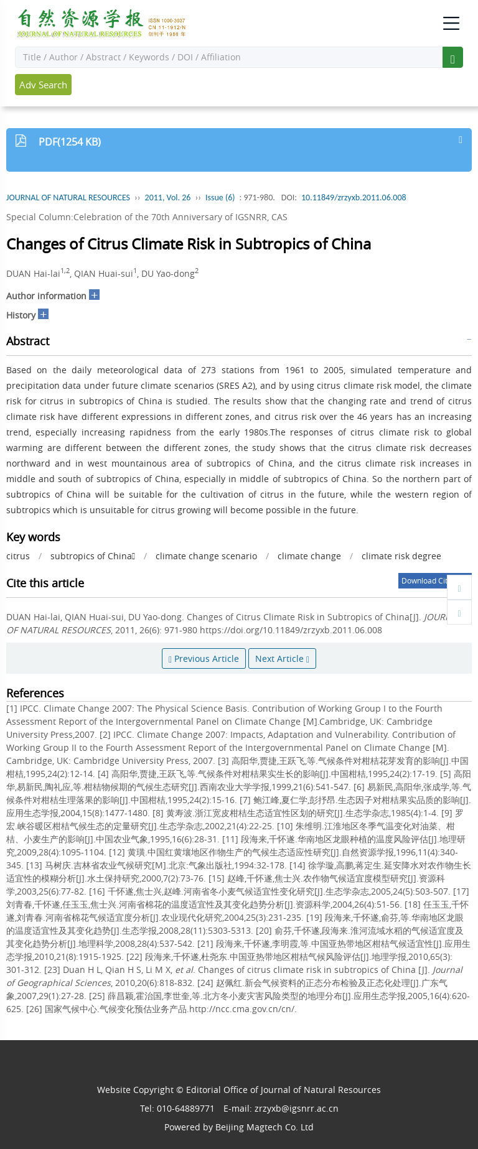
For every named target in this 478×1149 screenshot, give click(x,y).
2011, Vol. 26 (168, 197)
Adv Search (43, 84)
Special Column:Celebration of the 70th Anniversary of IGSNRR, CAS (147, 217)
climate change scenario (206, 556)
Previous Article (204, 658)
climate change (309, 556)
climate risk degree (401, 556)
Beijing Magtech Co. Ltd (264, 1127)
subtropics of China (92, 556)
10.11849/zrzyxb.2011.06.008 (353, 197)
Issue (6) (220, 197)
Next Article (282, 658)
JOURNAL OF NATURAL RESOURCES (68, 197)
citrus (18, 556)
